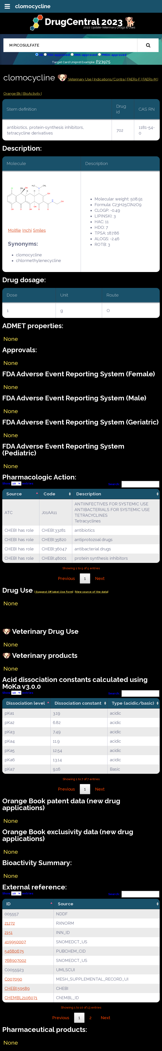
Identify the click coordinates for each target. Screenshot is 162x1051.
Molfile (14, 230)
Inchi (27, 230)
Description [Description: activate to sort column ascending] (88, 493)
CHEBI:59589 (17, 988)
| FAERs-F (133, 79)
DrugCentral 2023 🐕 (90, 21)
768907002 (15, 960)
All (41, 55)
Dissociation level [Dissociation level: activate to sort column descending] (25, 703)
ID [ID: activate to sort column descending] (8, 903)
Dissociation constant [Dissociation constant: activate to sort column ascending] (78, 703)
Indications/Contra (110, 79)
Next (100, 578)
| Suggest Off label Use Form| (53, 591)
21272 (10, 923)
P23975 (103, 61)
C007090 (13, 979)
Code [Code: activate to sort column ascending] (49, 493)
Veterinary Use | (80, 79)
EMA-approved (85, 55)
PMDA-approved (114, 55)
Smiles (39, 230)
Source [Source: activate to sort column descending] (14, 493)
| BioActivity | (32, 94)
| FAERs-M (149, 79)
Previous (66, 578)
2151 (9, 932)
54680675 (14, 951)
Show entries (17, 483)
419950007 (15, 941)
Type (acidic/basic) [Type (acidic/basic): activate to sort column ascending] (133, 703)
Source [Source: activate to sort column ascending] (65, 903)
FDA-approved (58, 55)
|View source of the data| (91, 591)
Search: (134, 484)
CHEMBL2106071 (21, 997)
